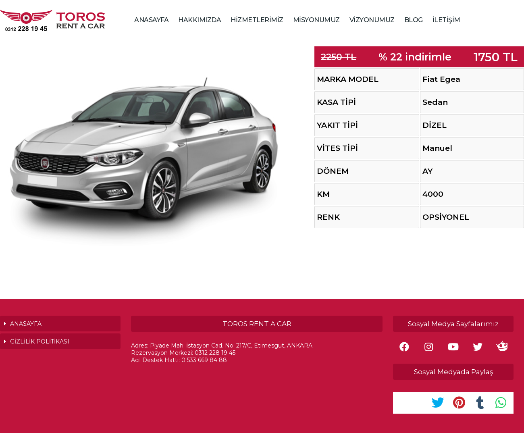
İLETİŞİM (446, 20)
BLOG (413, 20)
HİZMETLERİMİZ (257, 20)
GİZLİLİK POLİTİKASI (39, 341)
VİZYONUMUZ (372, 20)
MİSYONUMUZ (316, 20)
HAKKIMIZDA (199, 20)
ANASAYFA (151, 20)
